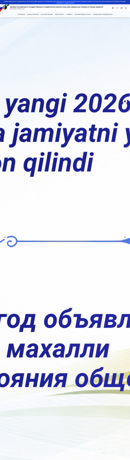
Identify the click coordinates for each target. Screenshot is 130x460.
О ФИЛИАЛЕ (21, 14)
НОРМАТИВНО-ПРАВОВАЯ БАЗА (103, 14)
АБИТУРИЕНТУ (59, 14)
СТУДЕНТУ (69, 14)
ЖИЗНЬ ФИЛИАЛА (33, 14)
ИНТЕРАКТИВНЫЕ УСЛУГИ (83, 14)
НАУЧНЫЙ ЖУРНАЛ (47, 14)
